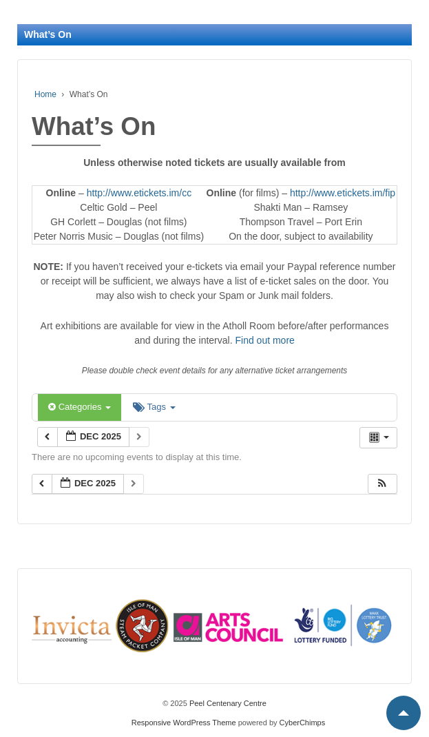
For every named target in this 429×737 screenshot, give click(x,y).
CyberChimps (303, 722)
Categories (79, 407)
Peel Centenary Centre (226, 703)
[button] (382, 484)
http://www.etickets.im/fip (342, 192)
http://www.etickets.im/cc (139, 192)
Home (45, 94)
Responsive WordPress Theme (184, 722)
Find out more (264, 340)
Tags (154, 407)
